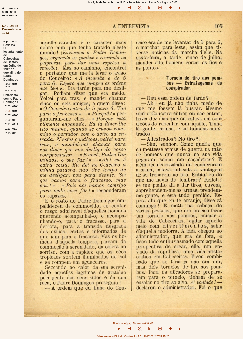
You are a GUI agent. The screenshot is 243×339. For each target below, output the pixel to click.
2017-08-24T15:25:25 (156, 336)
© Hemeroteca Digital (109, 336)
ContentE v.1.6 (132, 336)
